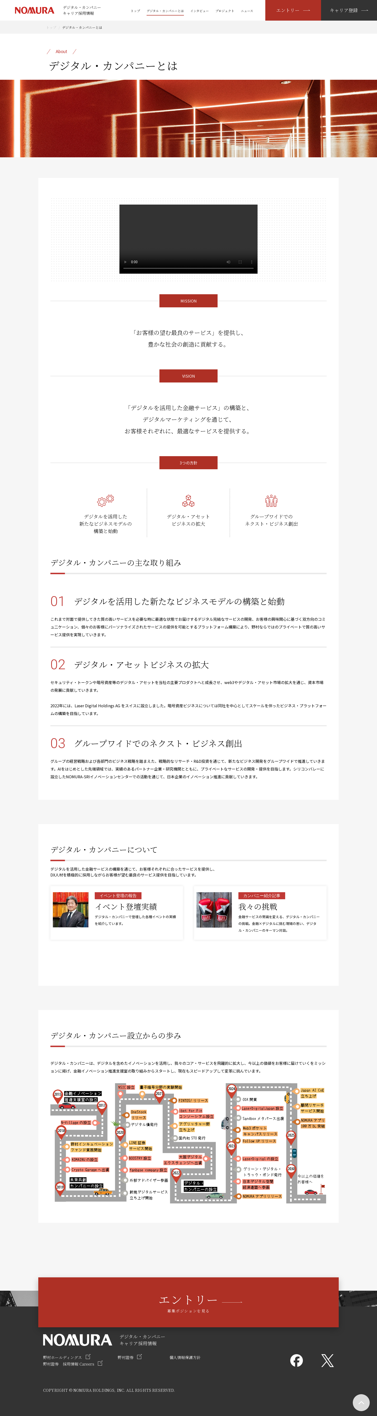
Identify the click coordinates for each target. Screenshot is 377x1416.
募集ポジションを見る (188, 1302)
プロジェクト (224, 10)
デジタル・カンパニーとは (165, 10)
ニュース (247, 10)
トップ (135, 10)
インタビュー (199, 10)
